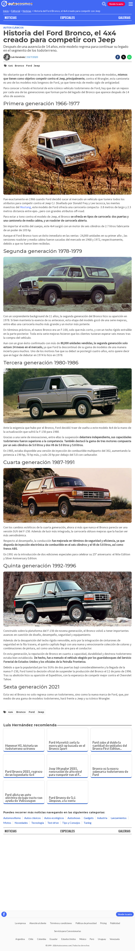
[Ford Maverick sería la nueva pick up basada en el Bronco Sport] (67, 812)
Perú (92, 939)
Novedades (21, 894)
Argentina (20, 939)
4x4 (10, 65)
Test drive (53, 894)
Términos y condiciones (61, 923)
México (82, 939)
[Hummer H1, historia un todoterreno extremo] (23, 812)
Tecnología (37, 894)
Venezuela (115, 939)
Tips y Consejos (71, 894)
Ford (29, 65)
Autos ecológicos (54, 889)
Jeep (37, 65)
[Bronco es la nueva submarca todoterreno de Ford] (111, 838)
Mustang (25, 279)
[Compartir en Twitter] (123, 57)
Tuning (87, 894)
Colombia (41, 939)
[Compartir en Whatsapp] (129, 57)
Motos (7, 894)
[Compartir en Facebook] (117, 57)
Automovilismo (12, 889)
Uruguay (102, 939)
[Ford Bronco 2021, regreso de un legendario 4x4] (23, 838)
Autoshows (74, 889)
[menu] (131, 4)
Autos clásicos (13, 27)
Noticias (27, 11)
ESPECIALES (67, 17)
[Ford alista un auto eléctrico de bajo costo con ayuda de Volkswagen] (23, 864)
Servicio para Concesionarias (67, 931)
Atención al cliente (37, 923)
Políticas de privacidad (86, 923)
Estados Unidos (68, 939)
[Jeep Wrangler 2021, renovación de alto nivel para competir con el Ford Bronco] (67, 838)
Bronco (19, 65)
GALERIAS (124, 17)
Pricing (103, 923)
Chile (30, 939)
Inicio (6, 11)
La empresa (20, 923)
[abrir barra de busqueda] (104, 4)
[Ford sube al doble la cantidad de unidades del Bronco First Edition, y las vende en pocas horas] (111, 812)
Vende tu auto (116, 4)
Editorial (15, 11)
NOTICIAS (10, 17)
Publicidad (115, 923)
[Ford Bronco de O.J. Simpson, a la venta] (67, 864)
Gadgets (89, 889)
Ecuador (54, 939)
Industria (102, 889)
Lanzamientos (119, 889)
